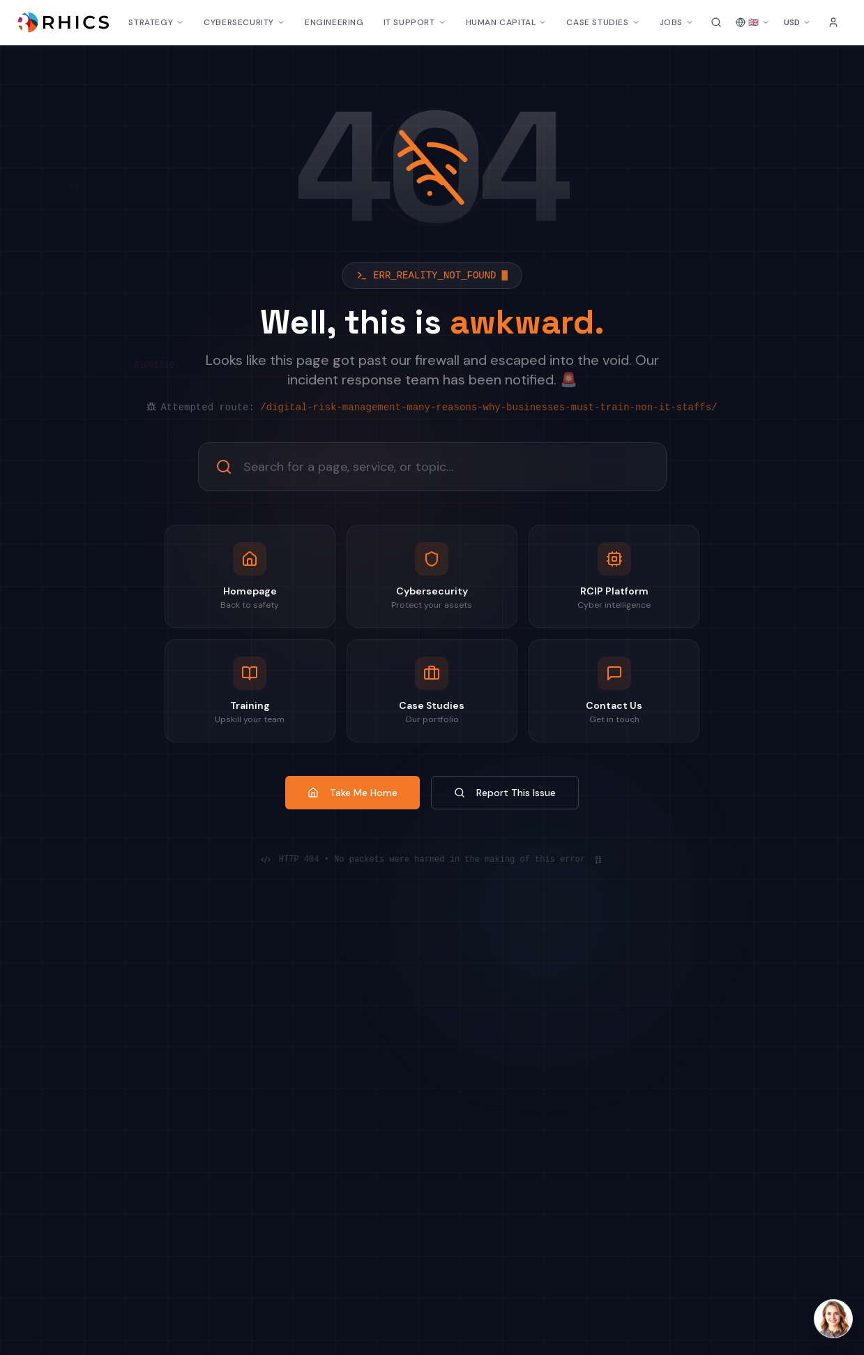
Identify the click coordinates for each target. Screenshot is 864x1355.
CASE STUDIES (602, 22)
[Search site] (716, 22)
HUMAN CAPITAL (506, 22)
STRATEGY (156, 22)
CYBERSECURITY (244, 22)
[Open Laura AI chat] (833, 1318)
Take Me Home (352, 792)
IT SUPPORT (415, 22)
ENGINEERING (334, 22)
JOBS (677, 22)
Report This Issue (505, 792)
